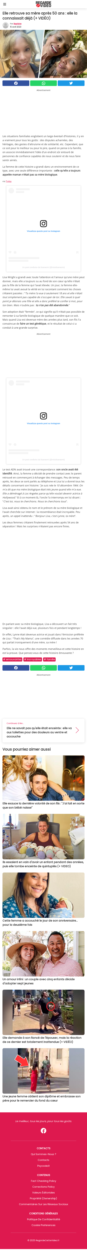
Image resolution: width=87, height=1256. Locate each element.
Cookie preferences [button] (43, 1225)
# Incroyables (32, 659)
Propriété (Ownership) (43, 1198)
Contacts (43, 1160)
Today (9, 181)
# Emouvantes (12, 659)
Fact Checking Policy (43, 1181)
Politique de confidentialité (43, 1219)
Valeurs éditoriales (43, 1192)
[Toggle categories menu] (4, 4)
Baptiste (17, 23)
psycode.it (43, 1166)
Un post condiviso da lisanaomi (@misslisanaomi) (43, 267)
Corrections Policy (43, 1186)
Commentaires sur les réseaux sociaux (43, 1204)
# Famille (49, 659)
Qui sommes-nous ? (43, 1154)
